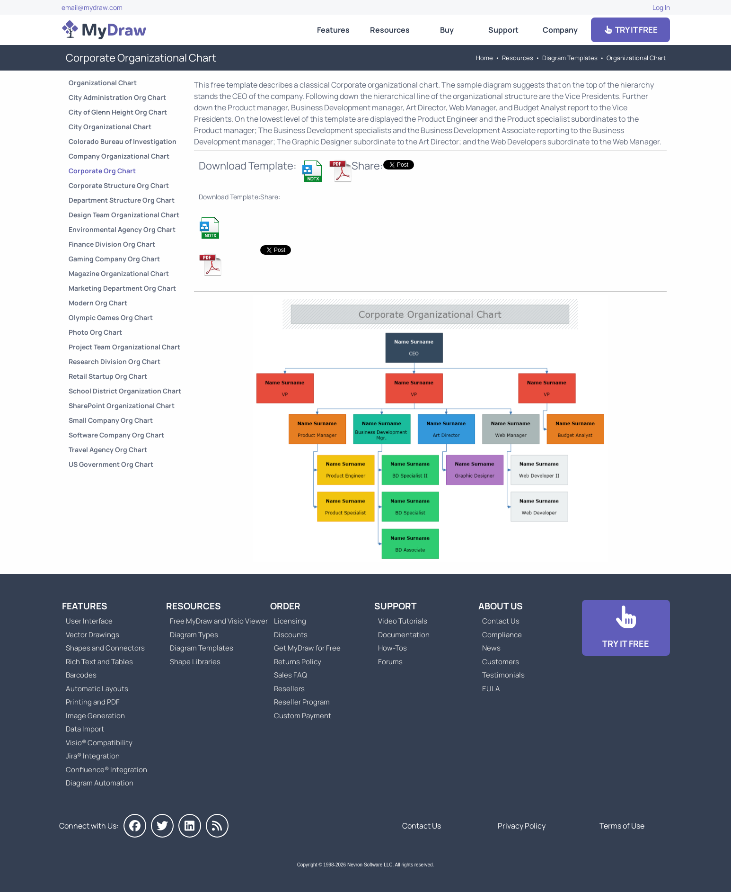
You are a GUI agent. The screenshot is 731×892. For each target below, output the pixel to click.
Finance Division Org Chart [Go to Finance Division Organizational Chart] (112, 244)
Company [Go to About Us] (560, 30)
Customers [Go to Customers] (500, 662)
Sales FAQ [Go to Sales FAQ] (290, 675)
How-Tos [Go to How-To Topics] (392, 648)
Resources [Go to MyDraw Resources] (390, 30)
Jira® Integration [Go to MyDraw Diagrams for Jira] (93, 756)
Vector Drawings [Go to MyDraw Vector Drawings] (92, 635)
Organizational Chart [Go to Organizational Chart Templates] (636, 58)
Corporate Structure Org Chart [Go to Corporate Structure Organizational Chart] (119, 185)
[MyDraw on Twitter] (162, 826)
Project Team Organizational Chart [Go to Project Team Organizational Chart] (124, 346)
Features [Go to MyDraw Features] (333, 30)
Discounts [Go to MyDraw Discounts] (291, 635)
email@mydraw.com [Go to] (92, 7)
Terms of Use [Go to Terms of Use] (621, 826)
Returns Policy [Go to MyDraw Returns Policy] (297, 662)
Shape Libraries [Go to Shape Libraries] (195, 662)
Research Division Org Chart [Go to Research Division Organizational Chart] (114, 361)
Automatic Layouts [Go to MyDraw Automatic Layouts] (97, 689)
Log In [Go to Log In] (661, 7)
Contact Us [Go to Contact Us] (501, 621)
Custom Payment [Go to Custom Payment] (302, 716)
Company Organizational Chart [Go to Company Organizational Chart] (119, 156)
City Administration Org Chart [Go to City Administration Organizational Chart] (117, 97)
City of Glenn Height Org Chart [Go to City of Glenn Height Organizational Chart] (118, 111)
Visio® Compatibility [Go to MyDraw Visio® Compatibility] (99, 743)
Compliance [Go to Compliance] (502, 635)
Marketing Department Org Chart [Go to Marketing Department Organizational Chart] (122, 288)
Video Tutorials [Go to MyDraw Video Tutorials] (402, 621)
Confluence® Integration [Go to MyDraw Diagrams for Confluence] (106, 770)
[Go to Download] (626, 628)
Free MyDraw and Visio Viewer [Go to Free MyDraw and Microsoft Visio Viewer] (215, 621)
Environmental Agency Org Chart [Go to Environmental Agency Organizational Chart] (122, 229)
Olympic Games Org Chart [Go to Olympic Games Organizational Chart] (111, 317)
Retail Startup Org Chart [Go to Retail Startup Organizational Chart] (108, 376)
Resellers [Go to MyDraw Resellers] (289, 689)
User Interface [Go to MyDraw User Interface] (89, 621)
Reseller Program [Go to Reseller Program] (302, 702)
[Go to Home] (104, 30)
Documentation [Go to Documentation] (404, 635)
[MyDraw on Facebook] (134, 826)
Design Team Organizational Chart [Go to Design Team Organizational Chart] (124, 214)
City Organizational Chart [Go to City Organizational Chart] (110, 126)
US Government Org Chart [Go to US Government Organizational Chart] (111, 464)
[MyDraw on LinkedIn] (189, 826)
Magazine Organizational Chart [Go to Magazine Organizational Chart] (119, 273)
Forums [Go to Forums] (390, 662)
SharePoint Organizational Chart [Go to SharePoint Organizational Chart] (122, 405)
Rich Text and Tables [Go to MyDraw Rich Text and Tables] (99, 662)
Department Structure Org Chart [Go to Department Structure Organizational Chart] (122, 200)
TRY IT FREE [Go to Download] (630, 29)
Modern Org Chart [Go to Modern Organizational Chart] (98, 302)
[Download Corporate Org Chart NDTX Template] (312, 171)
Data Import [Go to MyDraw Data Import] (85, 729)
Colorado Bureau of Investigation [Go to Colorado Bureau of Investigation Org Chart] (122, 141)
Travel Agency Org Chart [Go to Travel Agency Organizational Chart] (108, 449)
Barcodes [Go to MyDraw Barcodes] (81, 675)
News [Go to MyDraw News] (491, 648)
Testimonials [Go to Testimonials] (503, 675)
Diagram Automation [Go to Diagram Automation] (99, 783)
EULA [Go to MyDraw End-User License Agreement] (491, 689)
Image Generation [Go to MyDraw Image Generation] (95, 716)
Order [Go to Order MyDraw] (285, 606)
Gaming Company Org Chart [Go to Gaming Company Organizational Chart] (114, 258)
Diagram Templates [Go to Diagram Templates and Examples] (570, 58)
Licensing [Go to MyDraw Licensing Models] (290, 621)
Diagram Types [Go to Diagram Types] (194, 635)
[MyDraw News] (217, 826)
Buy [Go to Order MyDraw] (447, 30)
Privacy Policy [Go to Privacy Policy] (522, 826)
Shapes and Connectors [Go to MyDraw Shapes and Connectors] (105, 648)
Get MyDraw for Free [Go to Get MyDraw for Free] (307, 648)
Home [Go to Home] (484, 58)
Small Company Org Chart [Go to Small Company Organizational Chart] (111, 420)
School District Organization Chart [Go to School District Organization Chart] (125, 390)
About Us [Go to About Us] (500, 606)
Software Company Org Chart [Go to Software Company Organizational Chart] (116, 434)
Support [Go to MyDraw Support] (503, 30)
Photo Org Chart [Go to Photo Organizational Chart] (95, 332)
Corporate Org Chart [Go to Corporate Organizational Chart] (102, 170)
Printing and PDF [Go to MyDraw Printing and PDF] (93, 702)
